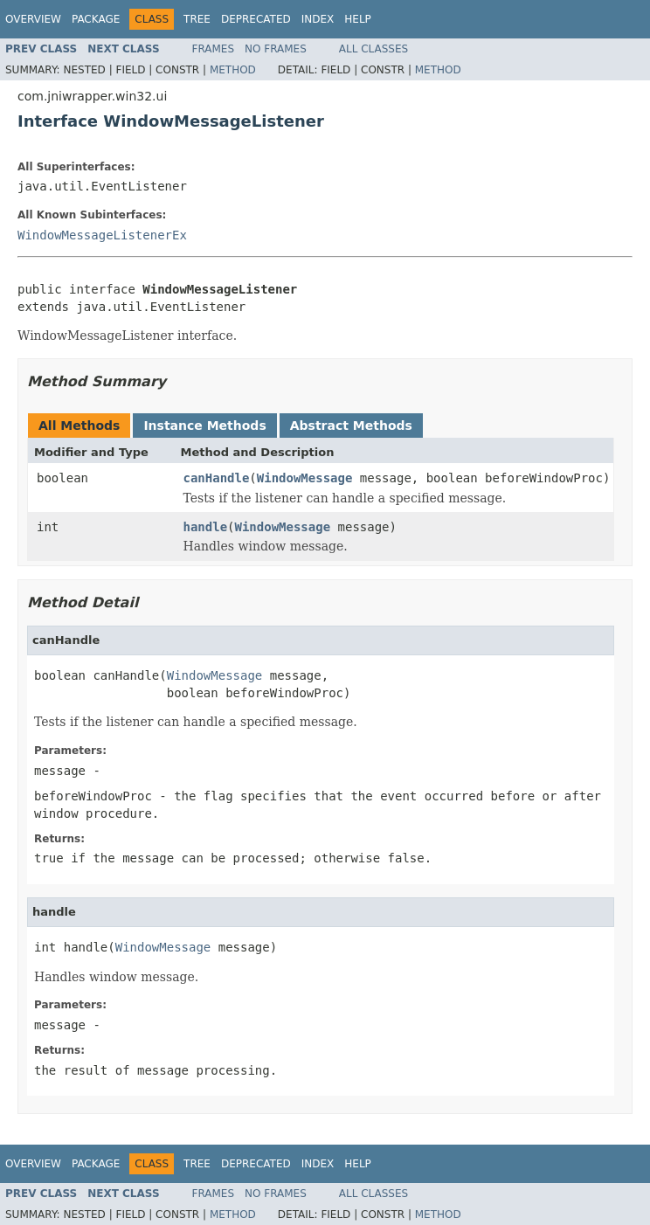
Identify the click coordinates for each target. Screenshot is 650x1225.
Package (96, 19)
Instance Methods (204, 426)
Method (233, 70)
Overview (33, 19)
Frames (213, 49)
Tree (197, 19)
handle (205, 527)
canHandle (216, 478)
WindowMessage (305, 478)
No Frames (276, 49)
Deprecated (256, 19)
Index (318, 19)
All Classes (373, 49)
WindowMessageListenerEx (102, 235)
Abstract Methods (351, 426)
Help (357, 19)
